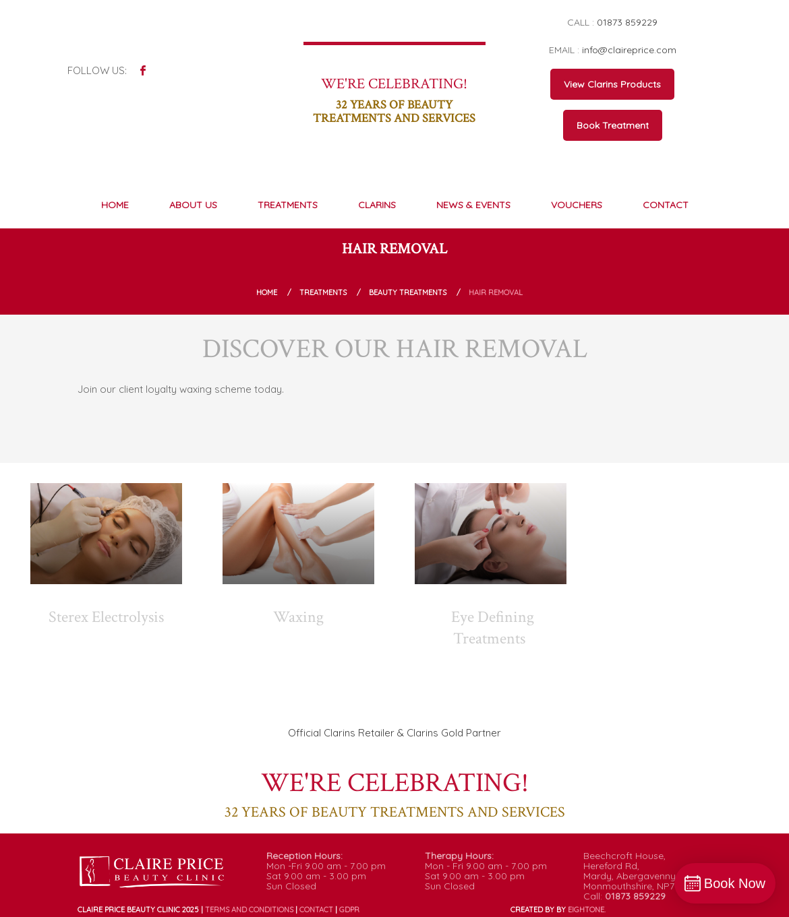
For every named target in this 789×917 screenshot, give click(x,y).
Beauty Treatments (407, 292)
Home (266, 292)
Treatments (323, 292)
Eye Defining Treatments (492, 627)
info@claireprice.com (629, 50)
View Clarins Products (612, 84)
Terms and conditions (249, 909)
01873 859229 (627, 22)
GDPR (349, 909)
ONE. (587, 909)
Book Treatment (613, 125)
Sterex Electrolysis (106, 616)
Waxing (298, 616)
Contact (316, 909)
